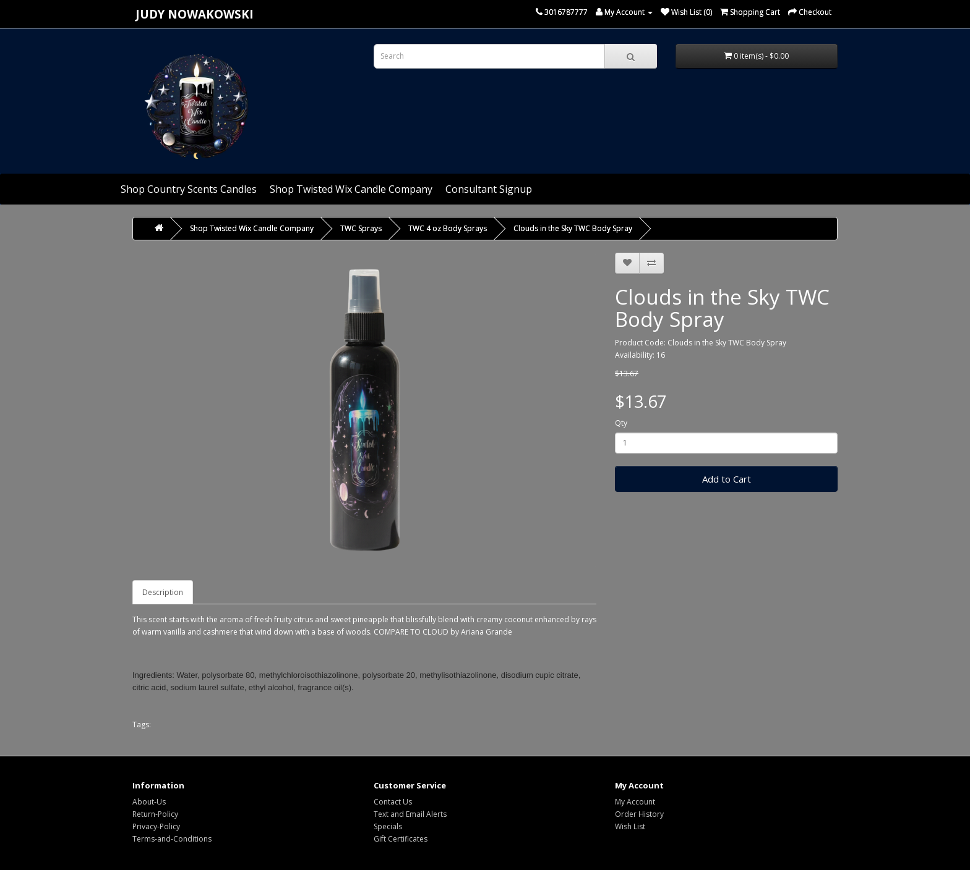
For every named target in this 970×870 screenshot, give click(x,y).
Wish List (630, 826)
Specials (388, 826)
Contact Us (393, 801)
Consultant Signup (488, 189)
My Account (635, 801)
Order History (639, 814)
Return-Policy (155, 814)
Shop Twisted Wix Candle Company (351, 189)
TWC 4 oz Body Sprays (447, 228)
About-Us (149, 801)
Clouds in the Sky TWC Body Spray (572, 228)
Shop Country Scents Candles (189, 189)
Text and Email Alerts (410, 814)
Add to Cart (726, 479)
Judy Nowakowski (194, 14)
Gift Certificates (400, 839)
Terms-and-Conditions (172, 839)
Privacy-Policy (156, 826)
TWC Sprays (361, 228)
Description (162, 592)
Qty (621, 423)
